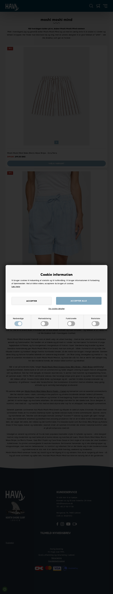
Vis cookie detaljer (56, 308)
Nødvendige (18, 321)
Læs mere (15, 286)
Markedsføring (44, 321)
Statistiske (95, 321)
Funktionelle (71, 321)
